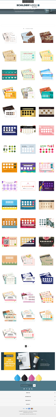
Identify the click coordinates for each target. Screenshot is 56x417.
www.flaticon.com (33, 414)
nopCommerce (30, 412)
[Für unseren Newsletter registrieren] (26, 385)
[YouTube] (29, 389)
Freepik (26, 414)
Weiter (30, 346)
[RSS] (32, 389)
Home (23, 28)
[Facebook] (27, 389)
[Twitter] (24, 389)
